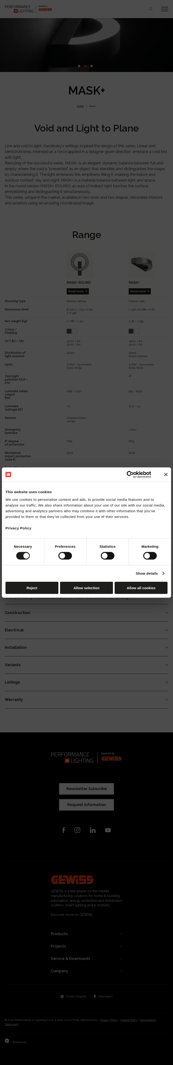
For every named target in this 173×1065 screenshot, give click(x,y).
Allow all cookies (141, 588)
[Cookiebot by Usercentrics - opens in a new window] (130, 474)
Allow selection (86, 588)
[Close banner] (166, 474)
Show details (147, 573)
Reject (31, 588)
